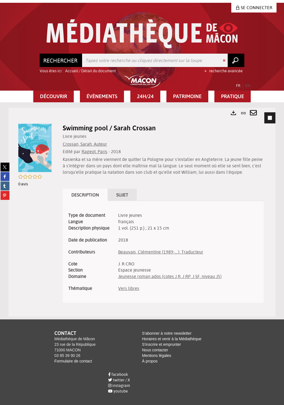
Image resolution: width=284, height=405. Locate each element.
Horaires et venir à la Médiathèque (171, 339)
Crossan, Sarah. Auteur (85, 144)
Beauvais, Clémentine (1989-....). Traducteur (160, 252)
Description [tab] (85, 195)
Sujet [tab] (122, 195)
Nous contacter (155, 350)
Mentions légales (156, 355)
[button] (53, 96)
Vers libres (128, 288)
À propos (150, 361)
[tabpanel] (142, 212)
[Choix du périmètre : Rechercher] (61, 60)
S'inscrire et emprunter (161, 344)
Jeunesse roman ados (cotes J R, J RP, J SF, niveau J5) (170, 276)
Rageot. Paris (94, 151)
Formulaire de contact (73, 361)
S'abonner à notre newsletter (167, 333)
